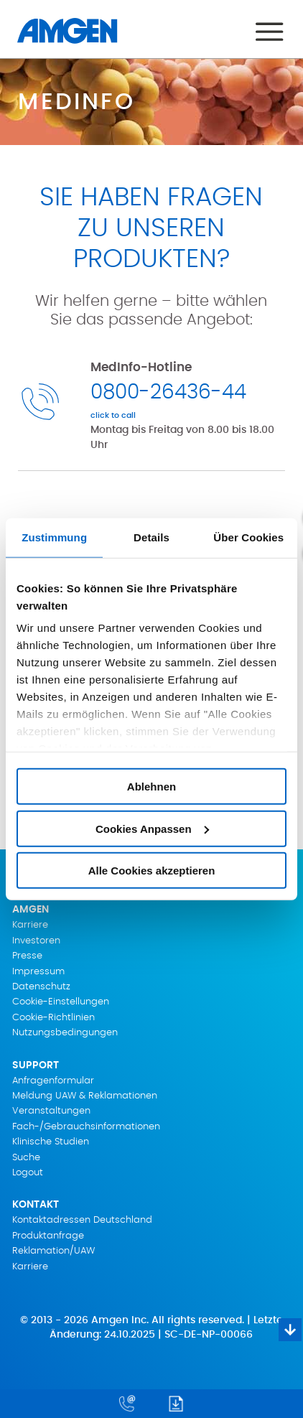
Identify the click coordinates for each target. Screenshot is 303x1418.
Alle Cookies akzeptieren (151, 870)
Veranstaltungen (51, 1111)
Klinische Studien (50, 1142)
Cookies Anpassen (152, 828)
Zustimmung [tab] (54, 537)
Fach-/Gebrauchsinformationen (86, 1127)
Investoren (36, 941)
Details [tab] (151, 537)
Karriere (30, 925)
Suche (26, 1157)
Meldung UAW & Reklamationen (84, 1096)
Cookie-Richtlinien (53, 1017)
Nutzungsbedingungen (65, 1032)
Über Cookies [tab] (248, 537)
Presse (27, 956)
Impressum (38, 971)
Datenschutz (41, 987)
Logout (27, 1172)
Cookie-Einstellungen (60, 1002)
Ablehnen (151, 786)
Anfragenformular (53, 1081)
